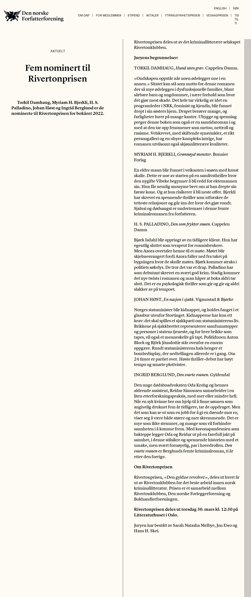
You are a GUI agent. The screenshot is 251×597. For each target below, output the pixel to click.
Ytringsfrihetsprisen (182, 15)
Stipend (134, 15)
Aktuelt (57, 51)
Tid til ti (236, 19)
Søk (236, 8)
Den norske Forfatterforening (34, 16)
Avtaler (152, 15)
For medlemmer (108, 15)
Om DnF (84, 15)
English (220, 8)
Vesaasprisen (217, 15)
